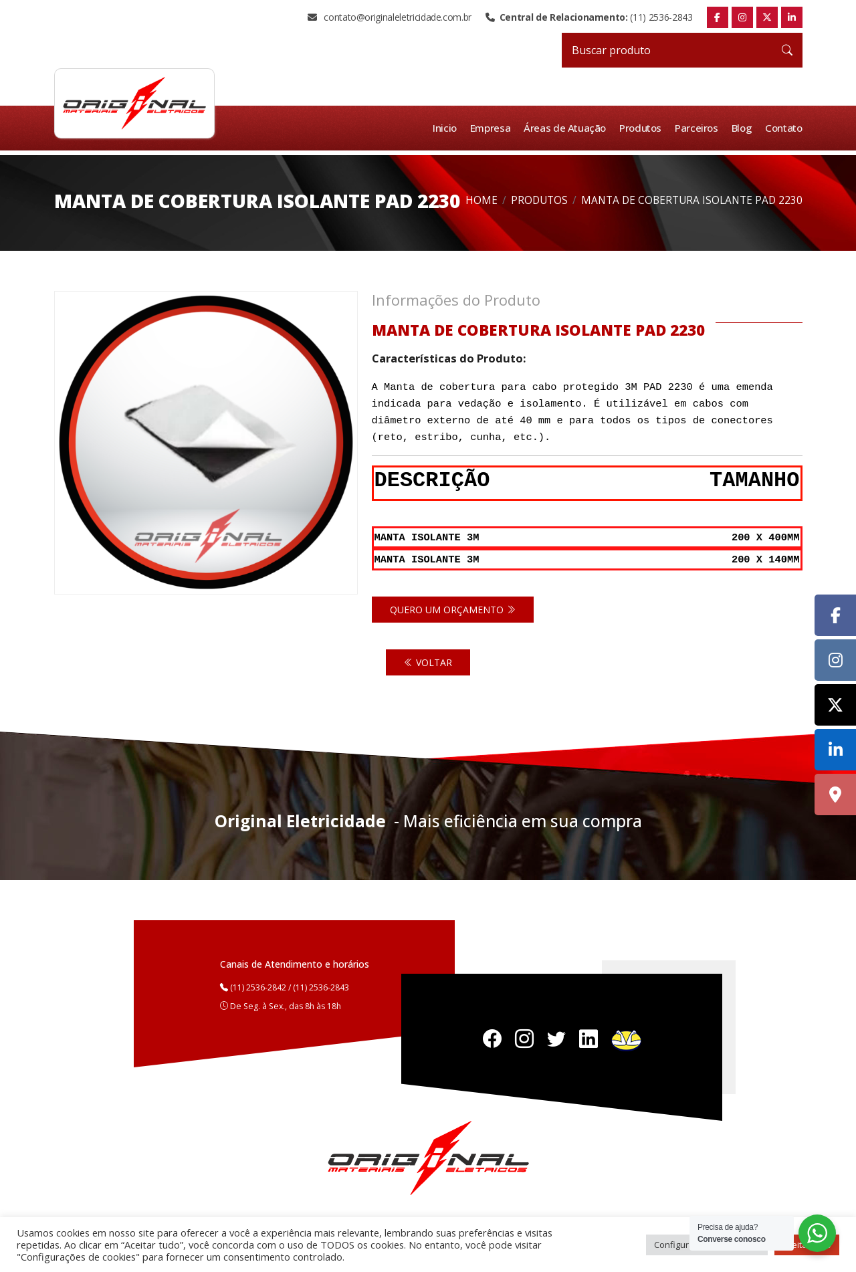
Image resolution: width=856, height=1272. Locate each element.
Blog (742, 128)
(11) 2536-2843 (589, 17)
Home (481, 200)
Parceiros (698, 128)
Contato (784, 128)
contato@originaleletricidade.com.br (389, 17)
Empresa (493, 128)
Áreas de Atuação (567, 128)
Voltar (428, 660)
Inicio (447, 128)
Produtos (642, 128)
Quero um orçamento (453, 607)
